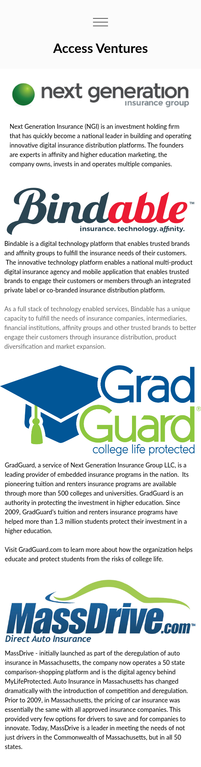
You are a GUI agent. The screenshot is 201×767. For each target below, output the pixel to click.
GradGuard (155, 493)
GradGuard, (20, 465)
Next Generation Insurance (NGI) (54, 126)
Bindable (16, 243)
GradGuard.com (40, 549)
